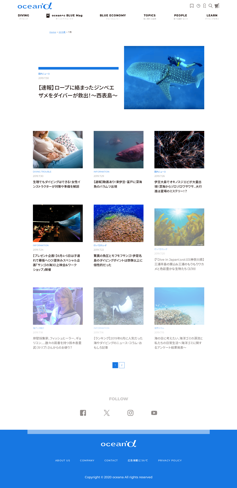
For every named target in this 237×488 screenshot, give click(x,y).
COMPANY (87, 460)
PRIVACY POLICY (170, 460)
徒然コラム (159, 328)
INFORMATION (101, 176)
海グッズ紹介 (38, 328)
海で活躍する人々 (181, 19)
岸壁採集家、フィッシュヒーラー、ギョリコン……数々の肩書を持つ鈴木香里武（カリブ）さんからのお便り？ (57, 343)
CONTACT (111, 460)
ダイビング (23, 19)
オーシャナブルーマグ (64, 19)
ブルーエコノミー (113, 19)
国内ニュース (44, 73)
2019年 (62, 32)
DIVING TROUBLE (42, 175)
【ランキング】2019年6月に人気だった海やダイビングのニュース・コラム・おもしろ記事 (118, 343)
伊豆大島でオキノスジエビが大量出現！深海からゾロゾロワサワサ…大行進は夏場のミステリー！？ (178, 190)
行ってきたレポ (100, 249)
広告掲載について (138, 460)
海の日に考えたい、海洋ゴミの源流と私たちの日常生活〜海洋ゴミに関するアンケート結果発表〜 (178, 343)
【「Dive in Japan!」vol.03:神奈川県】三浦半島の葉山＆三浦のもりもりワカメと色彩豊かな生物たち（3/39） (179, 264)
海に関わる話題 (149, 19)
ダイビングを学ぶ (212, 19)
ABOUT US (62, 460)
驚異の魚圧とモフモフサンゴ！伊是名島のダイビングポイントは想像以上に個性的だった (118, 264)
